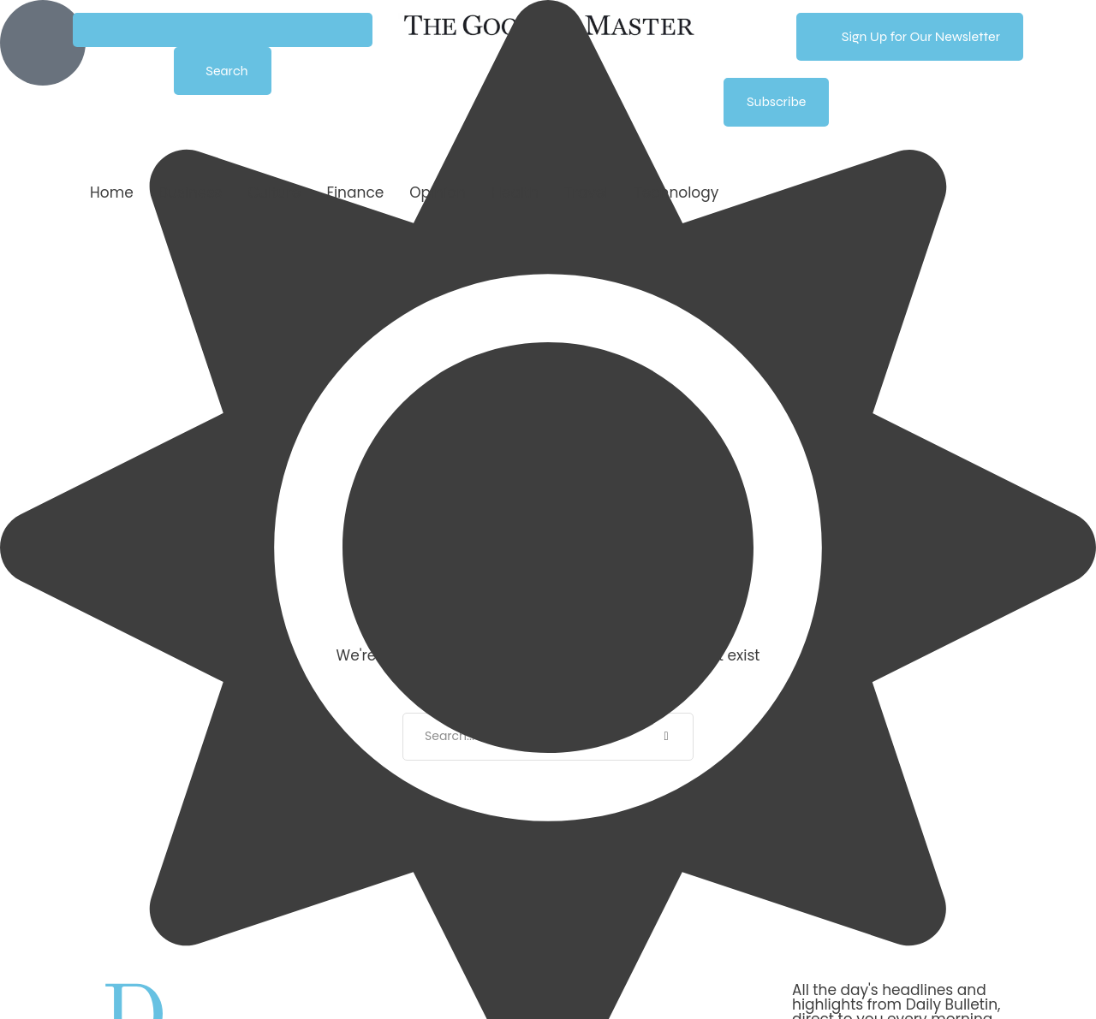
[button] (222, 30)
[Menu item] (111, 192)
